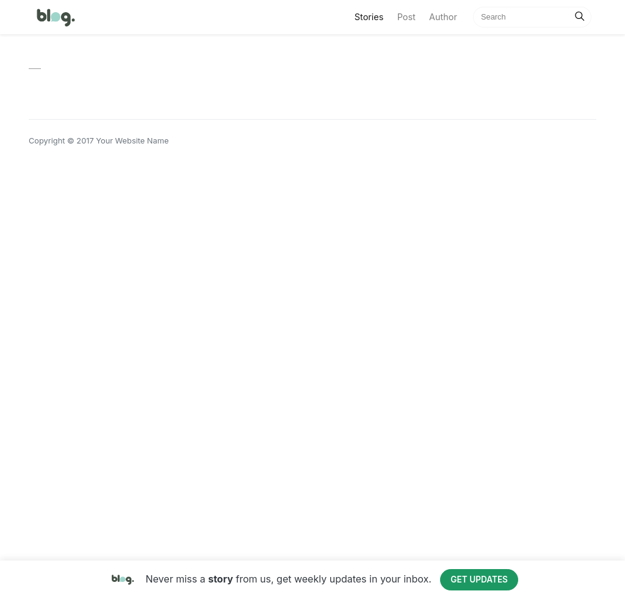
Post (406, 17)
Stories (373, 16)
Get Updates (479, 579)
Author (443, 17)
